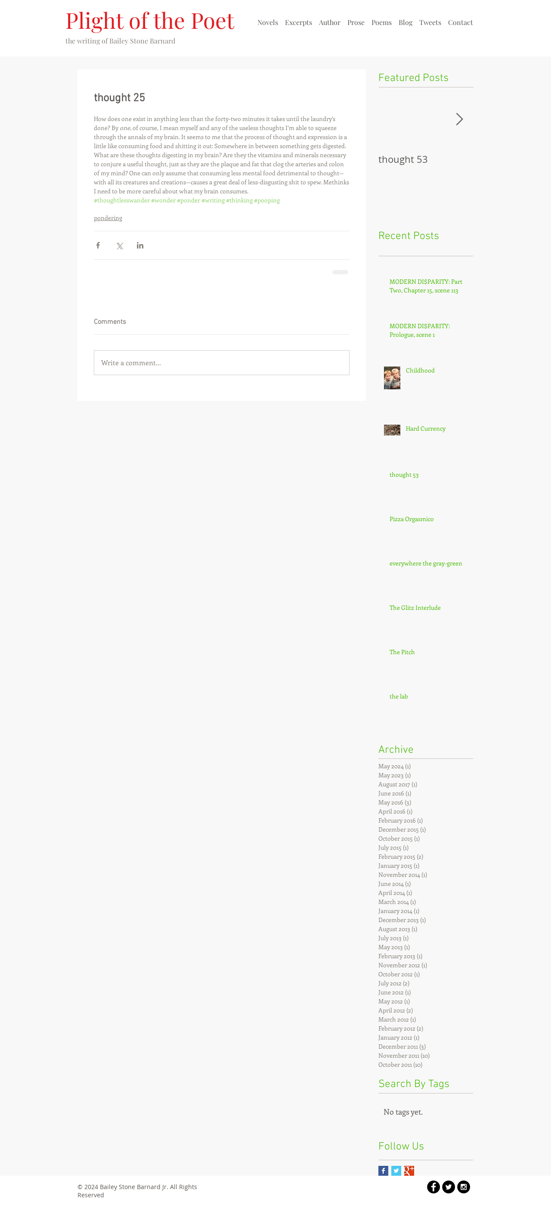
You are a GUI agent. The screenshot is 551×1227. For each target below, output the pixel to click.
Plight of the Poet (149, 19)
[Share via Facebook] (98, 245)
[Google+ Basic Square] (409, 1171)
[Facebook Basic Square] (383, 1171)
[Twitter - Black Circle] (448, 1186)
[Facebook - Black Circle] (433, 1186)
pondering (108, 218)
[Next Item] (459, 119)
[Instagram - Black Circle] (463, 1186)
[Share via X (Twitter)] (119, 245)
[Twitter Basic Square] (396, 1171)
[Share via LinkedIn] (140, 245)
